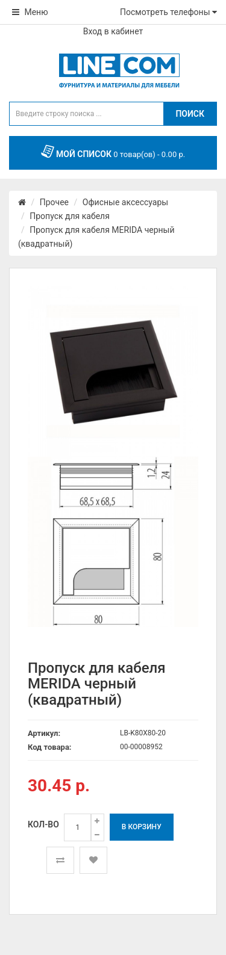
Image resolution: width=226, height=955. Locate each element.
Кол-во (43, 824)
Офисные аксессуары (125, 202)
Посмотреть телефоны (168, 12)
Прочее (54, 202)
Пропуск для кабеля (70, 216)
